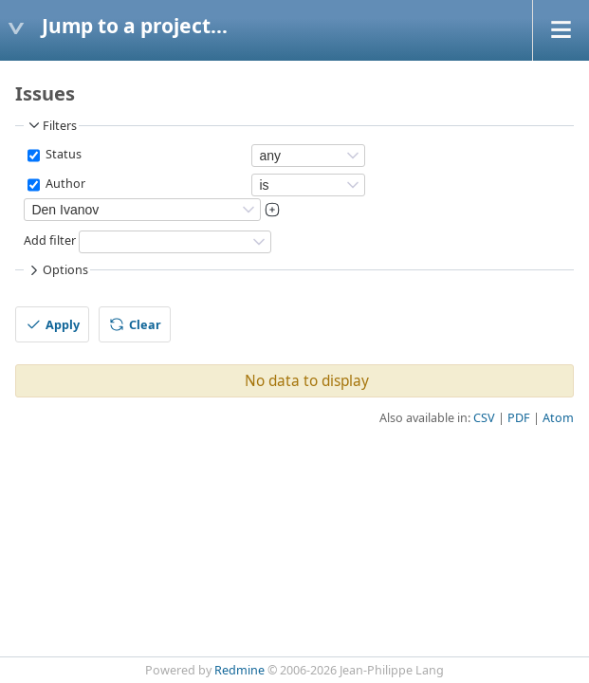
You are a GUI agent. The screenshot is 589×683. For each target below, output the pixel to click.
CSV (484, 418)
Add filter (50, 240)
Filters (51, 125)
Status (62, 154)
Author (64, 183)
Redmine (239, 670)
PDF (518, 418)
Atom (558, 418)
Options (57, 270)
